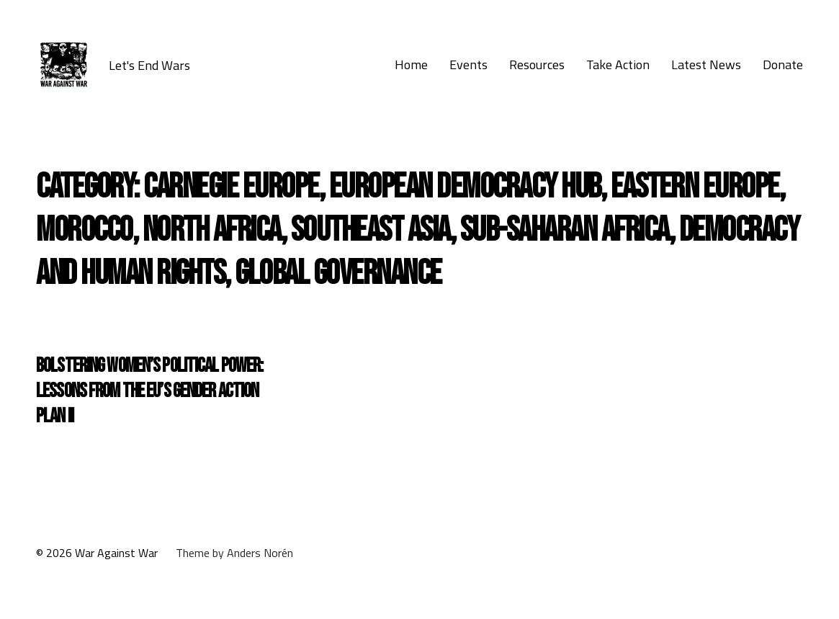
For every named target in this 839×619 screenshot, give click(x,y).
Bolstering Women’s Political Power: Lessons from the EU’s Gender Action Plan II (149, 391)
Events (468, 64)
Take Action (618, 64)
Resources (537, 64)
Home (411, 64)
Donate (783, 64)
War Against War (116, 552)
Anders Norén (260, 552)
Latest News (706, 64)
